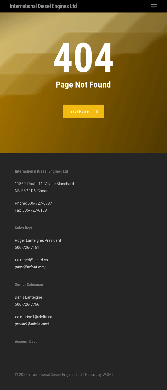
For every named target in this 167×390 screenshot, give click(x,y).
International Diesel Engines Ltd (43, 6)
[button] (154, 6)
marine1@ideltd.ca (36, 317)
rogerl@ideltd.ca (34, 260)
